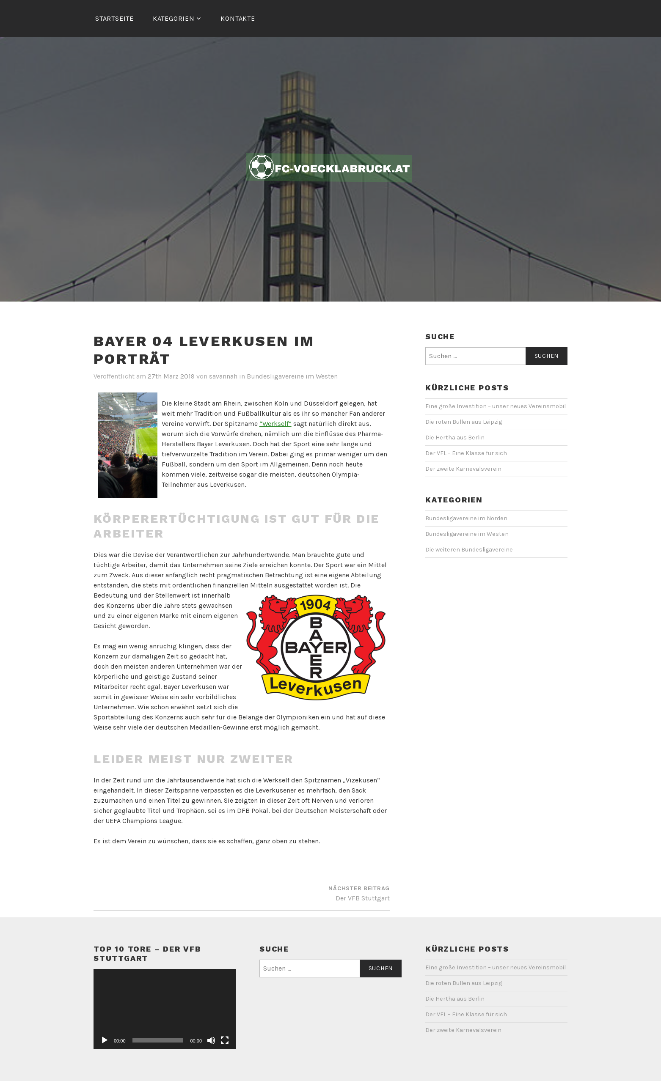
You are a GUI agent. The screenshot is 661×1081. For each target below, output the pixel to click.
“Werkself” (275, 424)
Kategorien (174, 18)
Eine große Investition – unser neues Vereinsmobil (495, 406)
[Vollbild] (224, 1040)
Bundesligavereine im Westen (292, 376)
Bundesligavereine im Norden (466, 518)
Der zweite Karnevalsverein (463, 468)
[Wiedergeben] (104, 1040)
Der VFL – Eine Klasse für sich (466, 453)
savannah (223, 376)
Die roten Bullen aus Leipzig (463, 421)
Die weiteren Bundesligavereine (469, 549)
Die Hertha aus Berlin (455, 437)
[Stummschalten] (211, 1040)
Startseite (114, 18)
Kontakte (237, 18)
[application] (165, 1009)
